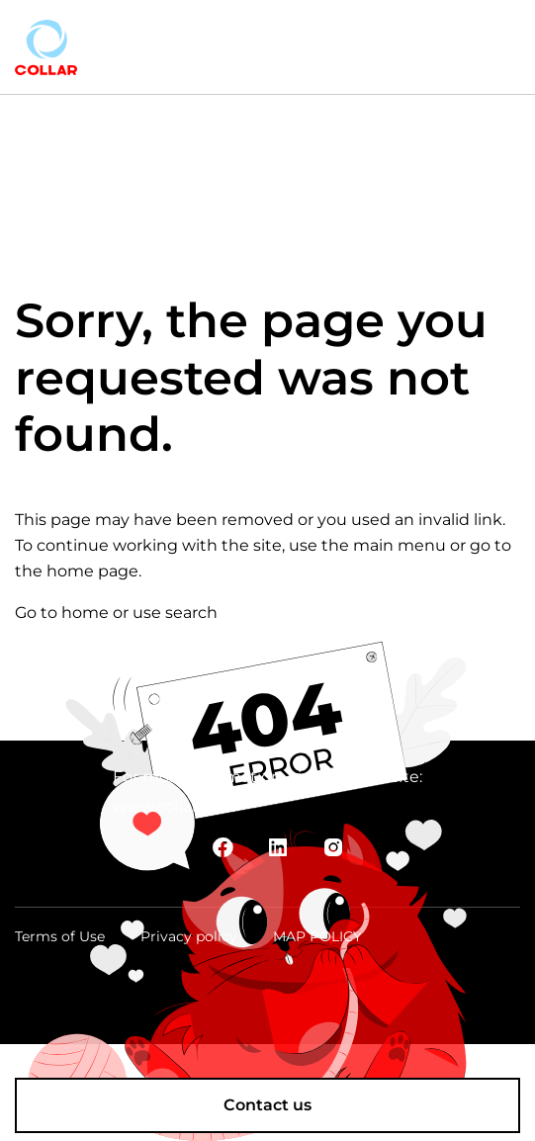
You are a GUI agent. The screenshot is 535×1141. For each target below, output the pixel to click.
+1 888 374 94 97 (373, 40)
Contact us (267, 1105)
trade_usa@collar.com (393, 54)
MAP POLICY (317, 936)
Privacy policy (188, 936)
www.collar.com (174, 806)
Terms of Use (60, 936)
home (85, 612)
